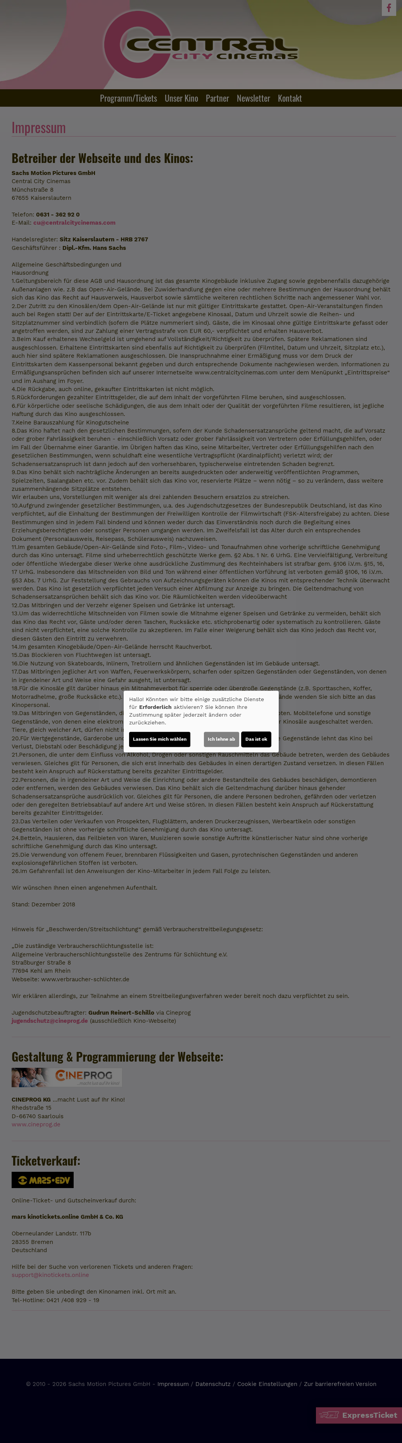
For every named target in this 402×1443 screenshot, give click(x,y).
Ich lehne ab (221, 739)
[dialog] (201, 722)
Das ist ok (256, 739)
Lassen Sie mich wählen (159, 739)
